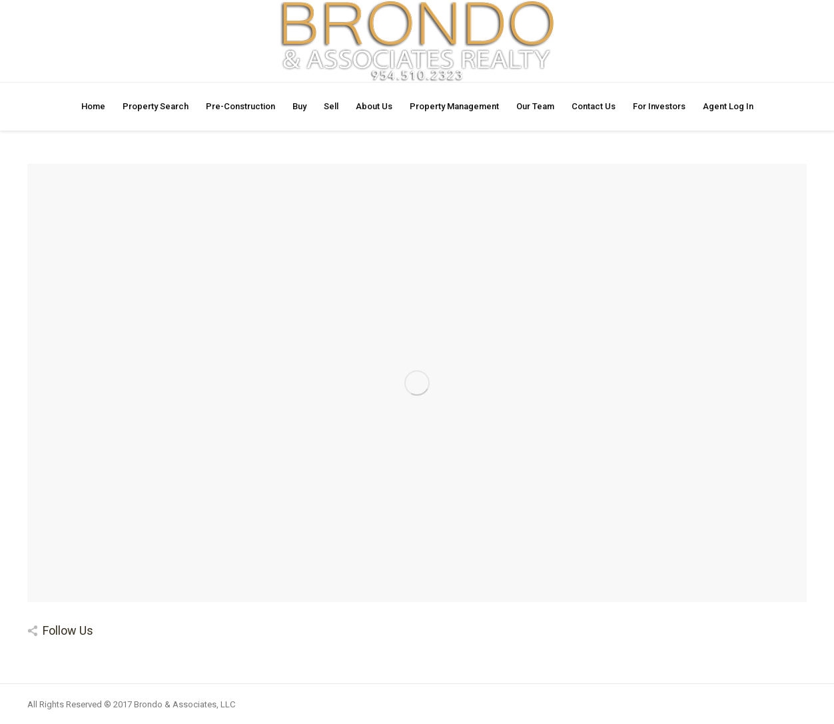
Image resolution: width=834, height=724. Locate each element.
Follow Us (68, 630)
